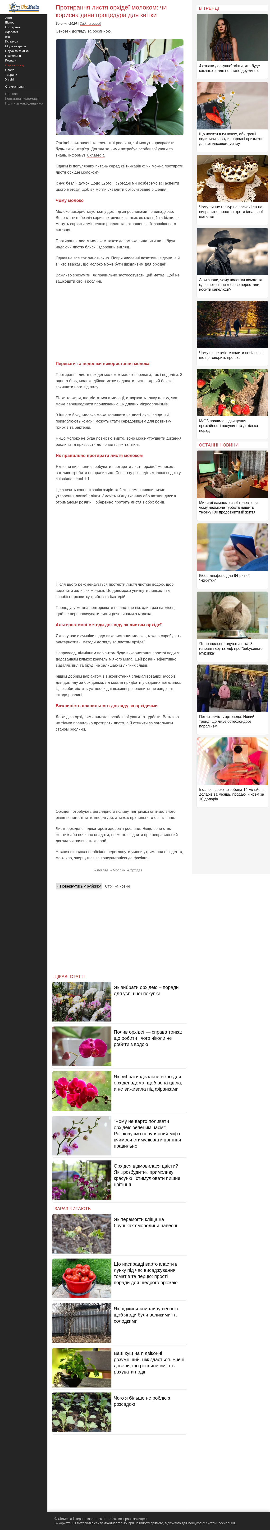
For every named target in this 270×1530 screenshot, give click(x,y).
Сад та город (90, 23)
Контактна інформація (22, 98)
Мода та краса (15, 46)
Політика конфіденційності (25, 103)
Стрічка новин (117, 886)
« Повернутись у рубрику (79, 886)
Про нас (11, 94)
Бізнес (9, 22)
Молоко (119, 870)
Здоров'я (11, 32)
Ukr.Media (96, 155)
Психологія (13, 55)
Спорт (9, 70)
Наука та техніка (17, 51)
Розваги (10, 60)
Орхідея (136, 870)
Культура (11, 41)
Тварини (11, 74)
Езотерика (12, 27)
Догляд (102, 870)
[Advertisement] (119, 322)
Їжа (7, 36)
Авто (8, 17)
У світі (9, 79)
